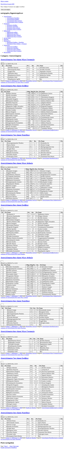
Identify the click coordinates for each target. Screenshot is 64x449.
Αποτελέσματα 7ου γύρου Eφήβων (15, 358)
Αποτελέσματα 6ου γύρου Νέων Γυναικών (18, 331)
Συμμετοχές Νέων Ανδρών (13, 49)
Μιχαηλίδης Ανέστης (31, 81)
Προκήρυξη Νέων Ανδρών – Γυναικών (17, 43)
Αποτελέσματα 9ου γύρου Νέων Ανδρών (17, 163)
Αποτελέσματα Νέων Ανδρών (14, 20)
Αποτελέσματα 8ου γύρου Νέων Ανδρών (17, 258)
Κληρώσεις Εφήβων (12, 25)
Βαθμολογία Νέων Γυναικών (14, 36)
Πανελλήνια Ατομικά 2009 (7, 4)
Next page (16, 446)
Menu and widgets (5, 9)
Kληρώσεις (7, 23)
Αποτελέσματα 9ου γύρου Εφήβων (15, 86)
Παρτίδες (6, 39)
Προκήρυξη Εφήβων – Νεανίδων (15, 42)
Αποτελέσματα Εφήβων (13, 19)
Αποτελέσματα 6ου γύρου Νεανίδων (15, 301)
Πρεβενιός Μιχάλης (31, 408)
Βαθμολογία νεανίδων (12, 33)
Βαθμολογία (7, 31)
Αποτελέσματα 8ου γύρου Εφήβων (15, 205)
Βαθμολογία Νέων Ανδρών (14, 35)
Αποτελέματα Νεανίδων (13, 18)
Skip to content (4, 1)
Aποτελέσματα (7, 16)
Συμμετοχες (7, 45)
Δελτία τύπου (7, 38)
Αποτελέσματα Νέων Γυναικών (15, 22)
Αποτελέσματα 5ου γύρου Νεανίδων (15, 413)
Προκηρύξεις (7, 41)
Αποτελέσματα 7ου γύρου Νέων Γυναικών (18, 60)
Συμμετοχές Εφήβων (12, 46)
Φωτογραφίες (7, 52)
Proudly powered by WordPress (9, 447)
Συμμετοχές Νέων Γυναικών (14, 51)
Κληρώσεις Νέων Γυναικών (14, 29)
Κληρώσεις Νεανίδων (12, 26)
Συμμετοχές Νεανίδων (12, 48)
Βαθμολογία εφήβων (12, 32)
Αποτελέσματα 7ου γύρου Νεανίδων (15, 135)
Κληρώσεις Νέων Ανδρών (13, 28)
